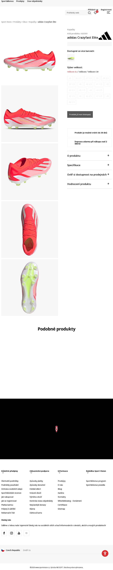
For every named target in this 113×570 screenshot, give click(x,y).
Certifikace (62, 505)
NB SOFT (59, 567)
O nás (60, 485)
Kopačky (32, 22)
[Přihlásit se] (95, 13)
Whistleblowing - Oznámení (70, 501)
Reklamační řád (8, 513)
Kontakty (62, 497)
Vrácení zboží (35, 493)
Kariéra (61, 493)
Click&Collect (35, 489)
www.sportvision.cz (42, 567)
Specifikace (88, 165)
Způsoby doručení (37, 485)
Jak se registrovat (9, 501)
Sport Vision (6, 22)
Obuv (25, 22)
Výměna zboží (36, 497)
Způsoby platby (36, 481)
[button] (78, 12)
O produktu (88, 155)
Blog (60, 489)
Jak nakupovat (7, 497)
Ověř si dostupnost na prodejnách (88, 174)
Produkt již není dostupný (80, 114)
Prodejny (62, 481)
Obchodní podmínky (9, 481)
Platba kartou (7, 505)
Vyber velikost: (75, 67)
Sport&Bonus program (96, 481)
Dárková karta (36, 513)
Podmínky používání (9, 485)
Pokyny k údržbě (8, 509)
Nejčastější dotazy (38, 505)
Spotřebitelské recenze (11, 493)
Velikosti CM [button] (93, 72)
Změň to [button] (27, 550)
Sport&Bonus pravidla (95, 485)
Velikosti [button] (82, 72)
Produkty (17, 22)
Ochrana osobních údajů (11, 489)
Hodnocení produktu (88, 184)
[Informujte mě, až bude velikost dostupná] (70, 78)
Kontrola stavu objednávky (41, 501)
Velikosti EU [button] (72, 72)
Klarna (32, 509)
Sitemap (61, 509)
